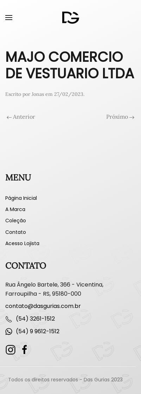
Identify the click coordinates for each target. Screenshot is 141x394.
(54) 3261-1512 (35, 319)
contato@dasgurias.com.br (43, 306)
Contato (15, 232)
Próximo (120, 116)
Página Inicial (21, 198)
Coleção (15, 220)
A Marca (15, 209)
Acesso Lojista (22, 243)
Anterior (21, 116)
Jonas (38, 94)
